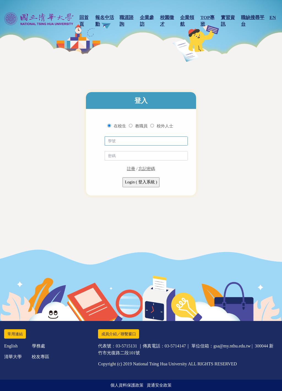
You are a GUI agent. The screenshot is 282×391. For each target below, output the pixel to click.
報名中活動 (104, 21)
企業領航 (187, 21)
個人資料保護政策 (126, 385)
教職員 (141, 126)
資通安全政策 (159, 385)
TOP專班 (207, 21)
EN (272, 17)
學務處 (38, 346)
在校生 (120, 126)
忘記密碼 (147, 169)
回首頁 (84, 21)
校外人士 (165, 126)
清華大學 (13, 356)
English (11, 346)
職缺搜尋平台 (252, 21)
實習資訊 (228, 21)
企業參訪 (147, 21)
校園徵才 (167, 21)
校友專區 (40, 356)
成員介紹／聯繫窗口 (118, 334)
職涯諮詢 (127, 21)
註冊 (131, 169)
